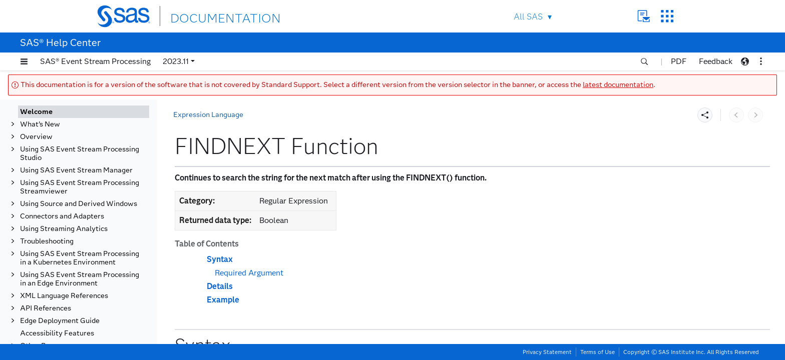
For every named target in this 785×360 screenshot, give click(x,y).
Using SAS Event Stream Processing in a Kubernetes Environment (79, 258)
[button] (24, 62)
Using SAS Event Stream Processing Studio (79, 153)
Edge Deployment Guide (60, 320)
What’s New (40, 124)
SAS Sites (667, 16)
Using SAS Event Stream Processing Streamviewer (79, 187)
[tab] (83, 112)
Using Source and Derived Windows (78, 204)
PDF (678, 61)
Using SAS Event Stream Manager (76, 170)
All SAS (528, 17)
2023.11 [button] (176, 61)
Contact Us (643, 16)
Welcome (36, 112)
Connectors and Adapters (62, 216)
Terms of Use (597, 352)
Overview (36, 136)
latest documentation (618, 84)
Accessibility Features (57, 333)
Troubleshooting (47, 241)
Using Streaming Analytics (64, 228)
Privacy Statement (547, 352)
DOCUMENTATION (206, 15)
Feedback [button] (715, 61)
